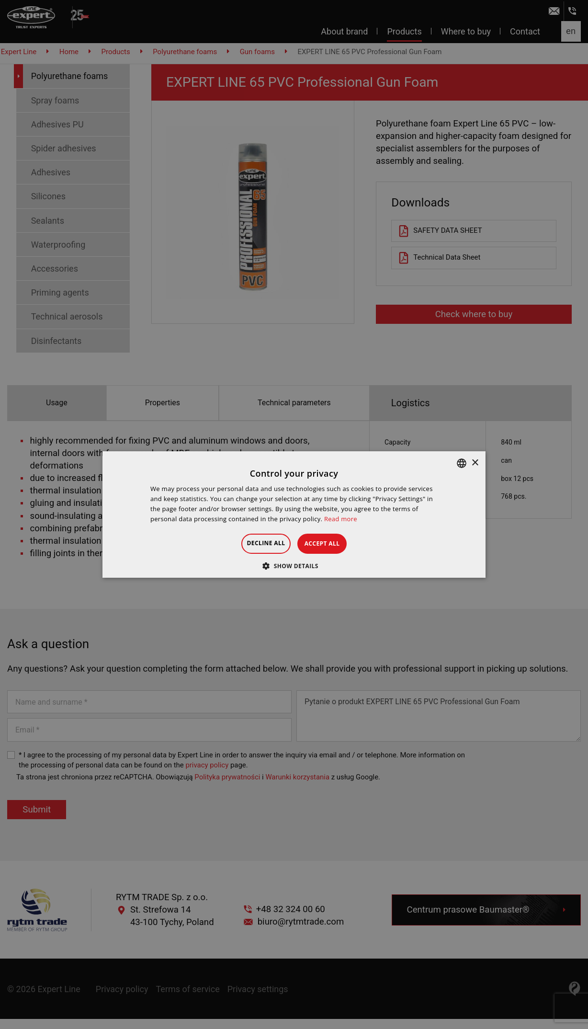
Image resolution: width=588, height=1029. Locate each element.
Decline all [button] (257, 543)
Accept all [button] (332, 543)
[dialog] (294, 514)
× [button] (474, 463)
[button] (294, 566)
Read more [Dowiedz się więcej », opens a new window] (340, 518)
